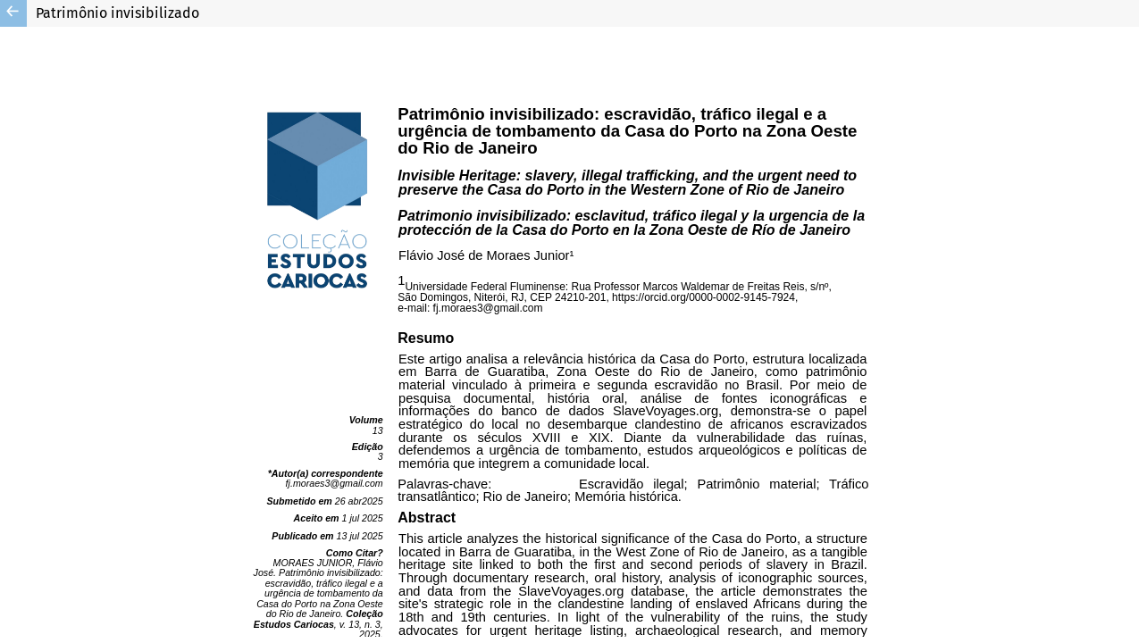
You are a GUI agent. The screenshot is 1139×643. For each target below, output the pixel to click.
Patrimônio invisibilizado (117, 12)
